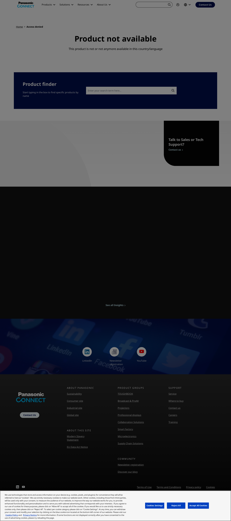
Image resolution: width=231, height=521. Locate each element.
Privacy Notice (30, 515)
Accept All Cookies (198, 505)
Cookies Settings (155, 505)
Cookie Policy (11, 515)
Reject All (176, 505)
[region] (115, 506)
